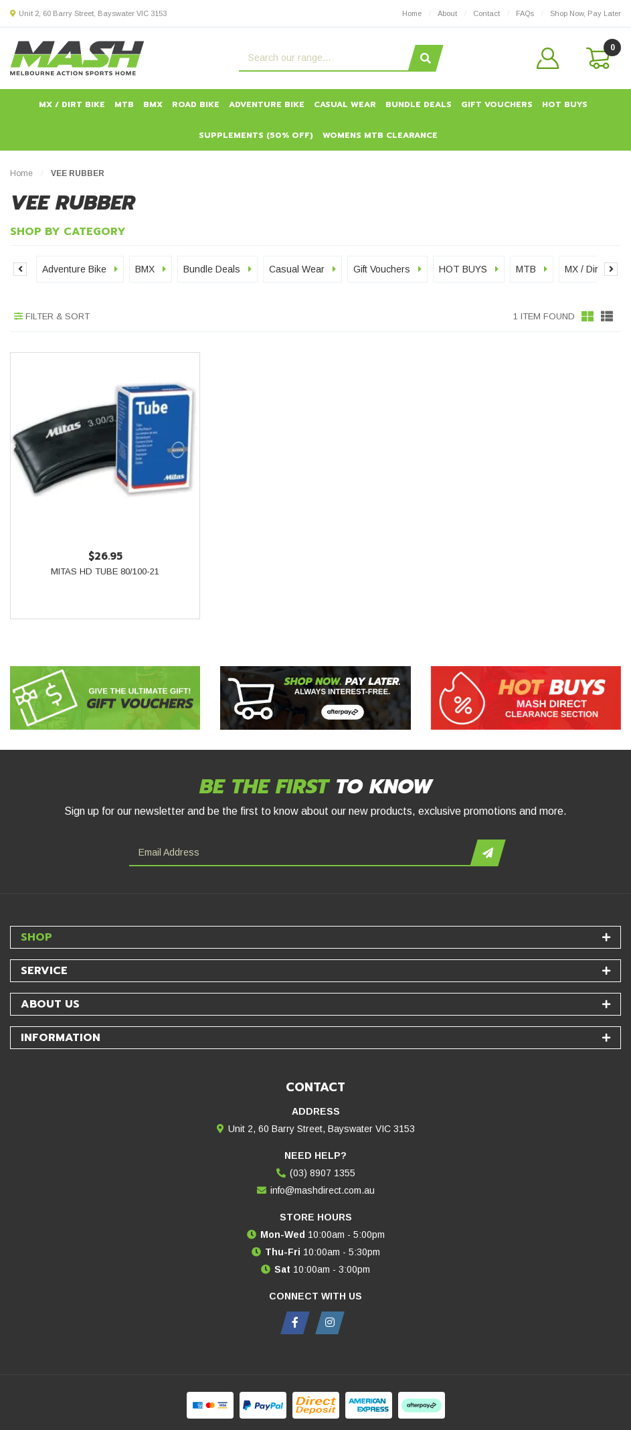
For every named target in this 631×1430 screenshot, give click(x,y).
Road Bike (195, 104)
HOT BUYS (565, 104)
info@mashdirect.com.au (322, 1190)
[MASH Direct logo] (77, 57)
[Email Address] (301, 853)
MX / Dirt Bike (72, 104)
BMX (153, 104)
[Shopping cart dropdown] (597, 58)
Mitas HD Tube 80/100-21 (105, 571)
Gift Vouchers (497, 104)
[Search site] (425, 58)
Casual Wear (345, 104)
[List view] (607, 316)
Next (611, 269)
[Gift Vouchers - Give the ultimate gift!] (105, 698)
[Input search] (325, 58)
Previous (20, 269)
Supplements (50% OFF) (256, 135)
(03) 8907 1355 (322, 1173)
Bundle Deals (418, 104)
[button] (548, 58)
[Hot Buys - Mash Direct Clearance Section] (526, 698)
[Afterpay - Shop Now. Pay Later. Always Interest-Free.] (315, 698)
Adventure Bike (266, 104)
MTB (124, 104)
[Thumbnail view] (587, 316)
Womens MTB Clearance (380, 135)
